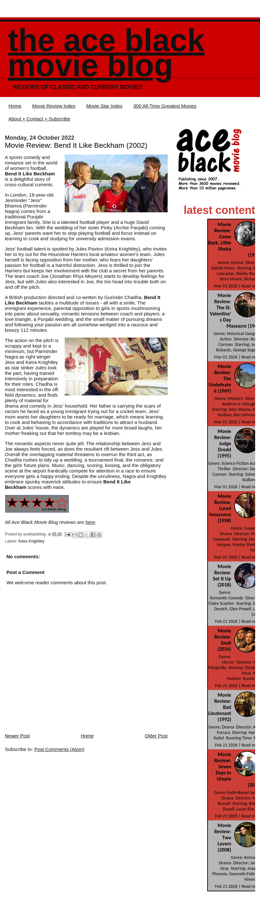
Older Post (156, 735)
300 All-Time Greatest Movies (164, 106)
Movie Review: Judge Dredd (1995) (222, 443)
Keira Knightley (31, 541)
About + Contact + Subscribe (39, 118)
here (90, 522)
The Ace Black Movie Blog (106, 53)
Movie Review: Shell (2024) (222, 640)
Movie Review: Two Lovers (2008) (222, 837)
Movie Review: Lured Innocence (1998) (220, 508)
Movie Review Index (53, 106)
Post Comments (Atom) (59, 749)
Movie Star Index (104, 106)
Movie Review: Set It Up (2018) (222, 575)
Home (14, 106)
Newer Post (17, 735)
